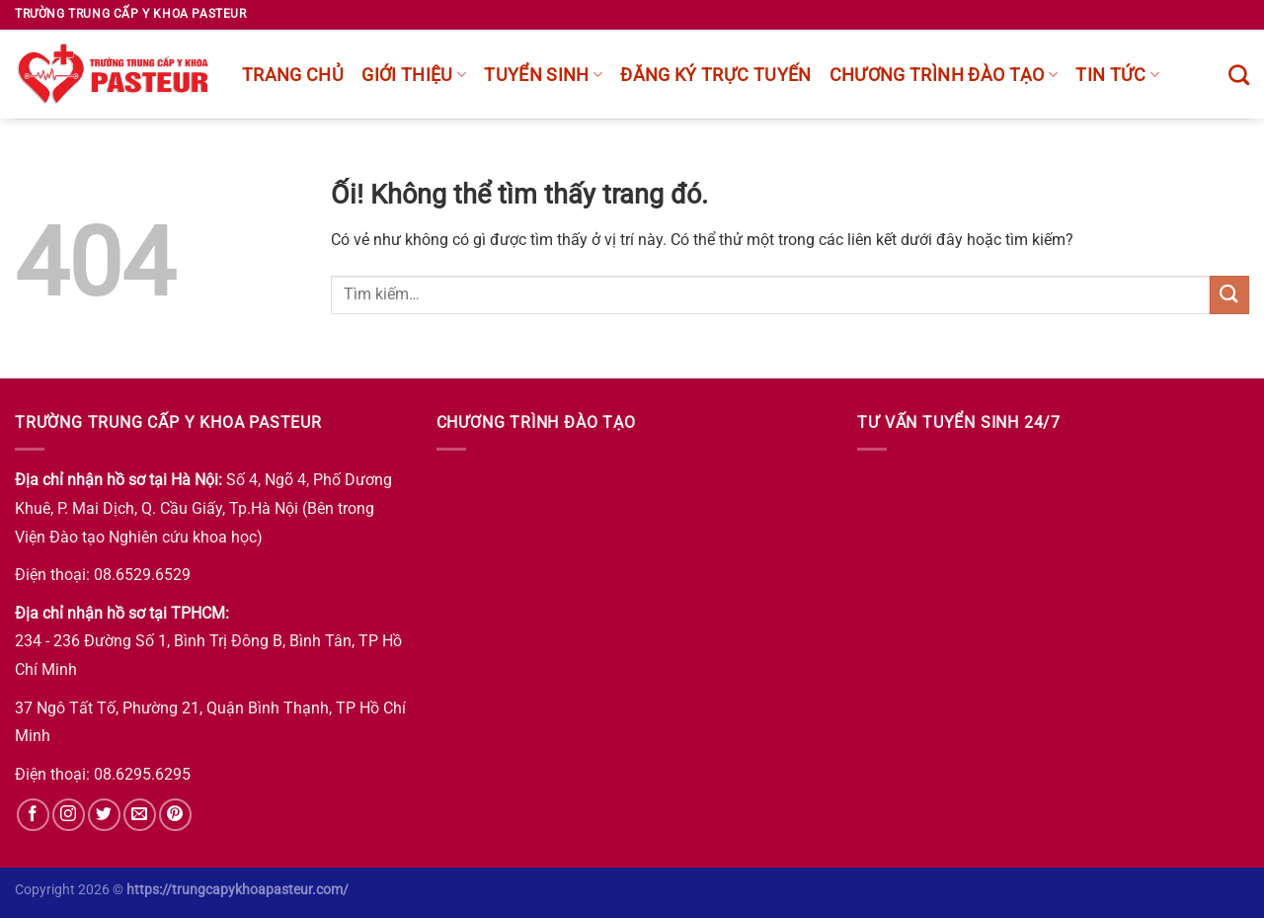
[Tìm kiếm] (1238, 74)
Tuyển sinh (543, 75)
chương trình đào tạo (944, 75)
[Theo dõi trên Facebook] (33, 814)
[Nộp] (1229, 295)
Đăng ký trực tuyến (715, 75)
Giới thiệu (413, 75)
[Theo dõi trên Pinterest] (175, 814)
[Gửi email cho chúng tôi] (139, 814)
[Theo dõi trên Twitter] (104, 814)
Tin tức (1117, 75)
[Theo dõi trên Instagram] (68, 814)
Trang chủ (293, 75)
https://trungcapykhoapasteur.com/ (237, 889)
